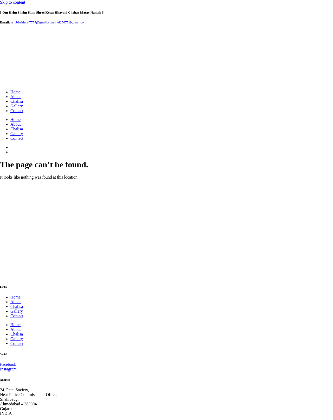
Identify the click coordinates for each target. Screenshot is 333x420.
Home (15, 92)
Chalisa (16, 101)
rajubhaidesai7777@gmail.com (32, 22)
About (15, 96)
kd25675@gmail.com (71, 22)
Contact (16, 110)
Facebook (8, 364)
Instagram (8, 369)
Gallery (16, 106)
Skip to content (12, 2)
